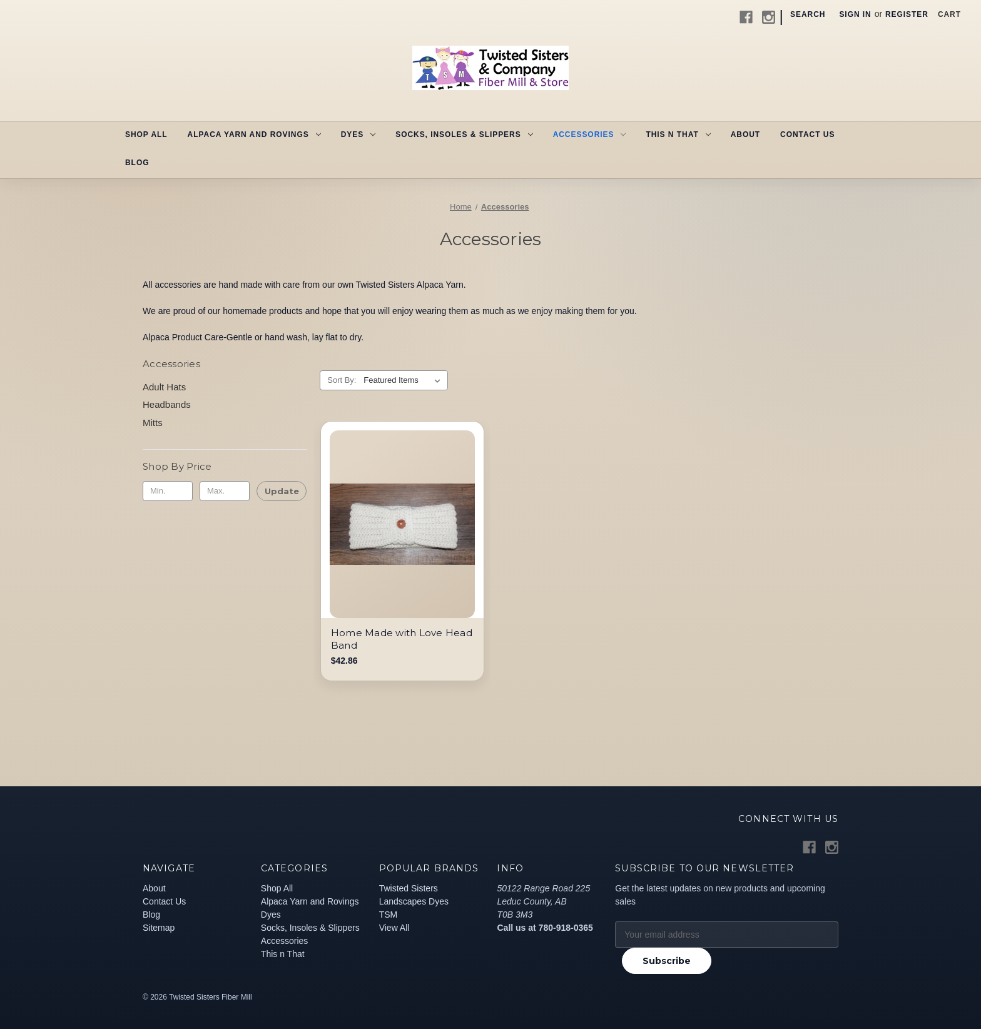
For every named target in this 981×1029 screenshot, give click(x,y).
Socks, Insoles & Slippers (463, 134)
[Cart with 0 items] (949, 14)
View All (394, 928)
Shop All (146, 134)
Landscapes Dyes (414, 901)
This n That (678, 134)
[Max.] (225, 491)
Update (282, 491)
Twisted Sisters (408, 888)
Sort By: (341, 380)
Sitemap (159, 928)
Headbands (167, 404)
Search (807, 14)
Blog (137, 162)
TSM (388, 915)
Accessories (589, 134)
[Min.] (168, 491)
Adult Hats (164, 387)
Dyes (358, 134)
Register (906, 14)
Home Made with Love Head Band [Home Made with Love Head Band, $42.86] (401, 639)
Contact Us (807, 134)
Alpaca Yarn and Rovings (254, 134)
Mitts (153, 422)
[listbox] (404, 380)
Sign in (855, 14)
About (745, 134)
